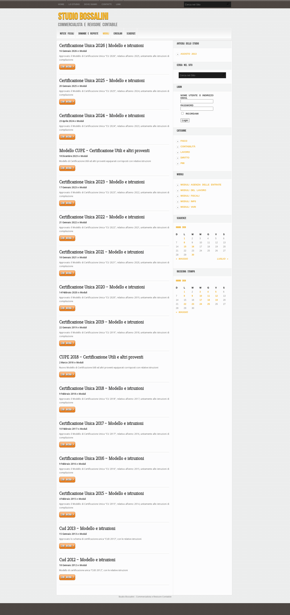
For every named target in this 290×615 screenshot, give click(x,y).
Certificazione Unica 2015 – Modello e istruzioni (101, 493)
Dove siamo (90, 4)
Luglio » (222, 259)
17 (201, 300)
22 (185, 304)
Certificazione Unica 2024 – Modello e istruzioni (101, 115)
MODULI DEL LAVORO (193, 190)
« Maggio (182, 259)
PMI (182, 163)
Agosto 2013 (189, 54)
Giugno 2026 (181, 227)
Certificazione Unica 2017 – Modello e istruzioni (101, 423)
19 (216, 300)
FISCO (184, 141)
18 (208, 300)
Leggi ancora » (67, 66)
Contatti (107, 4)
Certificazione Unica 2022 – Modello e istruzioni (101, 217)
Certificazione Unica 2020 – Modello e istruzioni (102, 287)
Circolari (118, 33)
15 (185, 246)
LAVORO (185, 152)
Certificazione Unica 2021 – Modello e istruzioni (101, 252)
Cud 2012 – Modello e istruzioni (87, 560)
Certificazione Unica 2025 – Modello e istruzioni (101, 80)
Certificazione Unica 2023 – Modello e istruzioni (101, 182)
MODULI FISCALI (190, 196)
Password (187, 105)
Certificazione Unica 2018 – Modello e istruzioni (101, 388)
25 (208, 304)
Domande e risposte (88, 33)
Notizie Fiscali (67, 33)
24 (201, 304)
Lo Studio (74, 4)
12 (216, 296)
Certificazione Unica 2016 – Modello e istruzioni (101, 458)
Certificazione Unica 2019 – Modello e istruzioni (101, 322)
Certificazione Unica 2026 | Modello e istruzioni (101, 45)
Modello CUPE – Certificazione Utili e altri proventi (104, 150)
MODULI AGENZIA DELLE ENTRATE (201, 184)
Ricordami (190, 113)
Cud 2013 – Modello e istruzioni (87, 528)
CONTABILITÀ (188, 146)
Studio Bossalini (83, 16)
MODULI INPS (188, 201)
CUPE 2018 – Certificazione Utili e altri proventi (101, 357)
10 (201, 296)
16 (193, 246)
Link (118, 4)
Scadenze (131, 33)
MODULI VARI (188, 207)
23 (193, 304)
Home (61, 4)
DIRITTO (185, 157)
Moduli (106, 33)
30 (193, 254)
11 (208, 296)
